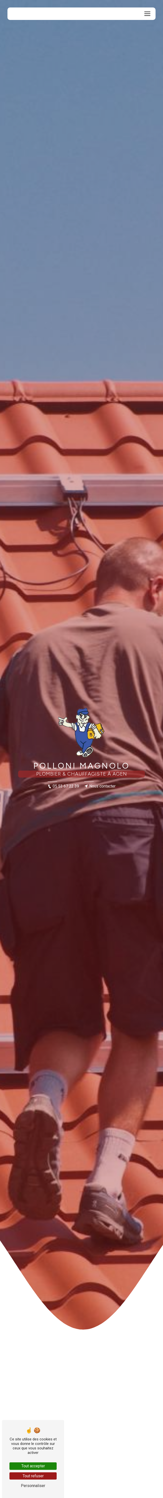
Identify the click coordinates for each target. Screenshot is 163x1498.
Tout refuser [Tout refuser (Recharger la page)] (33, 1476)
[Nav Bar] (147, 14)
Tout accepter (33, 1466)
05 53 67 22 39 (63, 786)
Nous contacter (100, 786)
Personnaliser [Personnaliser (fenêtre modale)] (33, 1485)
